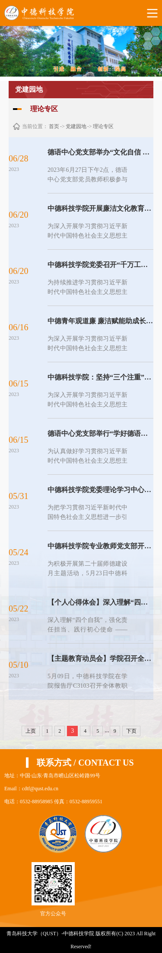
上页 (30, 731)
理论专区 (103, 126)
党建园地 (76, 126)
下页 (131, 731)
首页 (54, 126)
